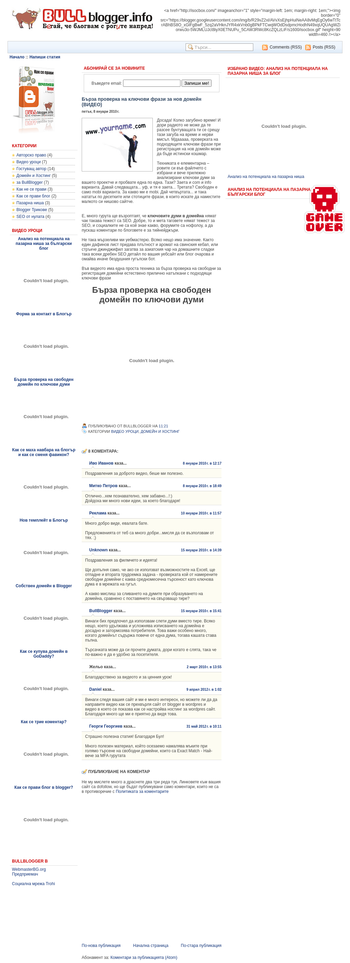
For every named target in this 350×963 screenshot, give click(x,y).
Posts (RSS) (324, 47)
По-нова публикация (101, 945)
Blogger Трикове (31, 209)
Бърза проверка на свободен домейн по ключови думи (43, 382)
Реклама (97, 513)
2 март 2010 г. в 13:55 (204, 667)
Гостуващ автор (31, 168)
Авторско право (31, 155)
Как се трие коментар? (44, 721)
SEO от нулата (30, 216)
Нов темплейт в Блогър (43, 520)
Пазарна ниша (30, 203)
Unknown (98, 550)
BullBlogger (100, 610)
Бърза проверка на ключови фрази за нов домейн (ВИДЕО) (141, 101)
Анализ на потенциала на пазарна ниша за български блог (44, 243)
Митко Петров (103, 485)
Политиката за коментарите (142, 791)
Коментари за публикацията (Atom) (143, 957)
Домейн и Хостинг (33, 175)
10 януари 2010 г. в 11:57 (201, 513)
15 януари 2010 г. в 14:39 (201, 550)
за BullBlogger (29, 182)
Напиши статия (44, 57)
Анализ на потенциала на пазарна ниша (266, 176)
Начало (17, 57)
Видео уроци (28, 162)
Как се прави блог (33, 196)
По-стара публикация (201, 945)
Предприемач (25, 874)
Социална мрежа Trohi (33, 883)
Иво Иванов (101, 463)
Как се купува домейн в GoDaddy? (44, 654)
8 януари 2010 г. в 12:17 (202, 463)
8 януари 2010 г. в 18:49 (202, 486)
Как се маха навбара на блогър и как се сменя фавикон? (43, 452)
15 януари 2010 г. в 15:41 (201, 611)
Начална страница (150, 945)
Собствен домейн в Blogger (44, 585)
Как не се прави (31, 189)
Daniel (95, 689)
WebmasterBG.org (29, 869)
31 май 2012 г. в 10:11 (203, 726)
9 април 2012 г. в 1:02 (203, 689)
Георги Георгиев (105, 726)
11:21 (163, 426)
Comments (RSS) (286, 47)
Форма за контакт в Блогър (44, 314)
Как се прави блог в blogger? (43, 787)
